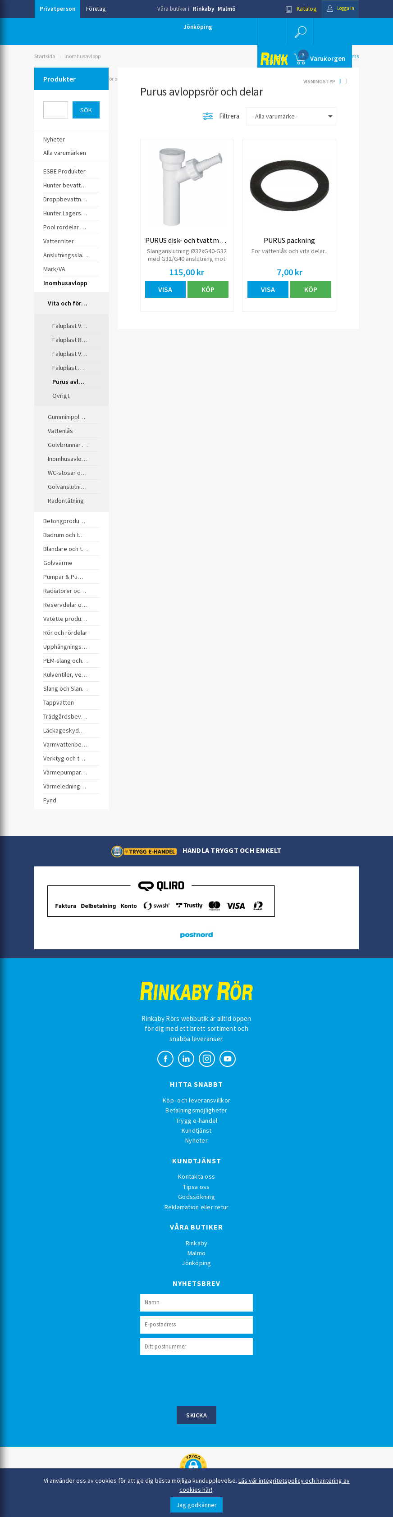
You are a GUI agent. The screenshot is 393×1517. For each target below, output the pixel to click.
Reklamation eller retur (197, 1207)
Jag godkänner (196, 1505)
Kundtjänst (197, 1130)
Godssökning (196, 1197)
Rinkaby (203, 9)
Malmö (227, 9)
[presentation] (208, 1379)
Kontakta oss (196, 1176)
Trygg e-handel (197, 1120)
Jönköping (197, 27)
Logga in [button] (337, 9)
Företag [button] (95, 9)
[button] (300, 31)
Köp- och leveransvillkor (196, 1100)
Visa (165, 289)
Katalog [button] (294, 9)
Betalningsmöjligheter (196, 1110)
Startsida (44, 56)
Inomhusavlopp (82, 56)
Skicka (196, 1415)
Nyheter (196, 1140)
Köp (208, 289)
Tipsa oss (196, 1187)
